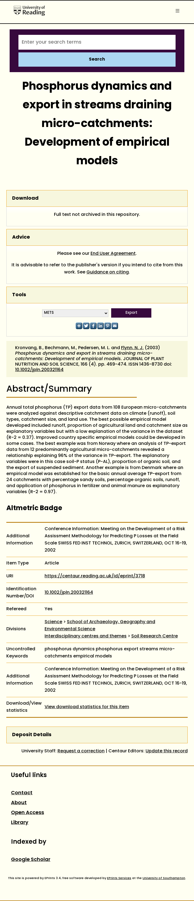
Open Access (27, 813)
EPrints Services (119, 878)
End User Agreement (113, 253)
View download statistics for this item (87, 707)
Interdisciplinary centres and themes (86, 636)
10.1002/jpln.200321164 (39, 370)
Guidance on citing (107, 272)
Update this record (167, 751)
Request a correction (81, 751)
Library (19, 822)
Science (53, 622)
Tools (19, 295)
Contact (21, 793)
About (19, 803)
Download (25, 198)
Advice (21, 237)
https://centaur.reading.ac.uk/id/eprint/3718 (95, 576)
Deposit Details (31, 735)
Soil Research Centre (154, 636)
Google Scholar (30, 859)
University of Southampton (164, 878)
